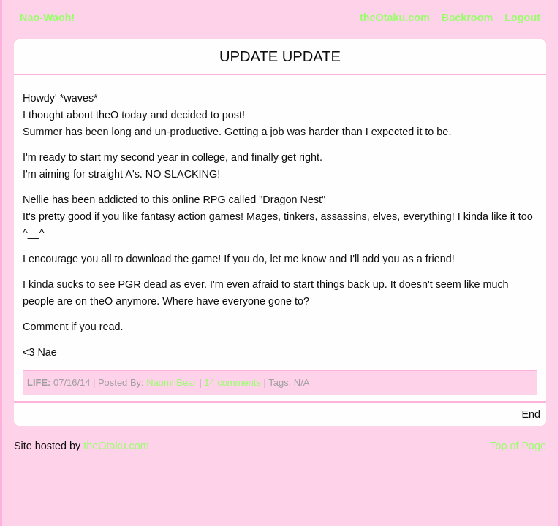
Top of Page (518, 445)
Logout (522, 17)
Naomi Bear (171, 382)
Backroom (467, 17)
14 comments (232, 382)
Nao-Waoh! (47, 17)
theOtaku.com (395, 17)
